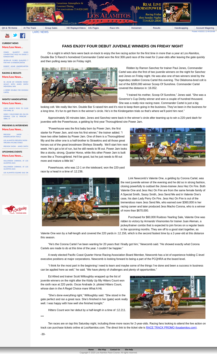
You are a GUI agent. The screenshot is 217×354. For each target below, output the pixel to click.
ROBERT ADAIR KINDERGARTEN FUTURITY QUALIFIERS (16, 67)
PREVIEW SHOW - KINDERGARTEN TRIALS (16, 135)
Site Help (129, 349)
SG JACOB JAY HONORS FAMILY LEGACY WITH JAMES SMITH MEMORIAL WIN (16, 84)
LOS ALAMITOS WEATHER (15, 189)
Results (156, 28)
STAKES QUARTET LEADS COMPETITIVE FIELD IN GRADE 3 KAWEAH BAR (16, 54)
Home (91, 349)
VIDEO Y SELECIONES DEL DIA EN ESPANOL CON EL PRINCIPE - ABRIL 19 (16, 116)
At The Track (29, 28)
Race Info (114, 28)
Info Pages (93, 28)
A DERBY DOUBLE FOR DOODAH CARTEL (16, 91)
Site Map (102, 349)
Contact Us (115, 349)
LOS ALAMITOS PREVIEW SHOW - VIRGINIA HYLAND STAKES (16, 141)
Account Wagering (205, 28)
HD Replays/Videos (76, 28)
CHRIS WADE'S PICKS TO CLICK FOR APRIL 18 (16, 109)
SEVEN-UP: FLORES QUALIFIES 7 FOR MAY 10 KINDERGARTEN (16, 61)
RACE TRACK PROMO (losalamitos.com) (171, 327)
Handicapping (181, 28)
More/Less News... (12, 47)
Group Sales (51, 28)
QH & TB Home (9, 28)
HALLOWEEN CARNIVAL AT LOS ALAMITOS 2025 (16, 162)
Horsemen (136, 28)
